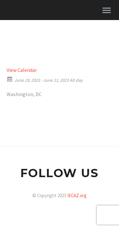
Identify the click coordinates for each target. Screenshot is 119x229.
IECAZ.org (77, 195)
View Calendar (22, 70)
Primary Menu (106, 10)
